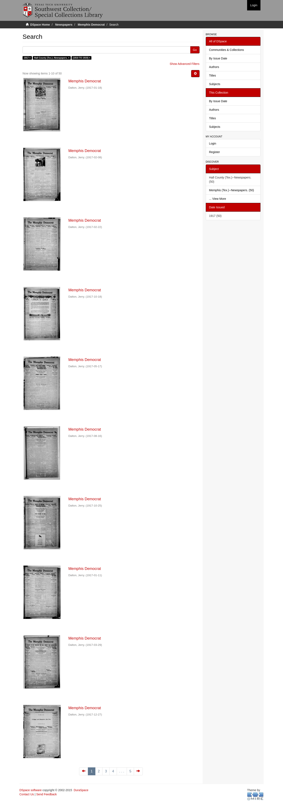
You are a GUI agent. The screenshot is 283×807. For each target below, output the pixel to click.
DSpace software (30, 790)
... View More (217, 198)
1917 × (27, 58)
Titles (212, 75)
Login (212, 143)
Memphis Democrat (91, 24)
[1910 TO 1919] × (81, 58)
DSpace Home (40, 24)
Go (195, 50)
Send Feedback (46, 794)
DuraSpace (81, 790)
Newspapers (63, 24)
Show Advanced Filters (184, 63)
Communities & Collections (226, 50)
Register (214, 152)
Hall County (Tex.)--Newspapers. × (51, 58)
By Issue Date (218, 58)
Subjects (214, 84)
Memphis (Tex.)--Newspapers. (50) (231, 190)
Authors (214, 67)
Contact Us (26, 794)
